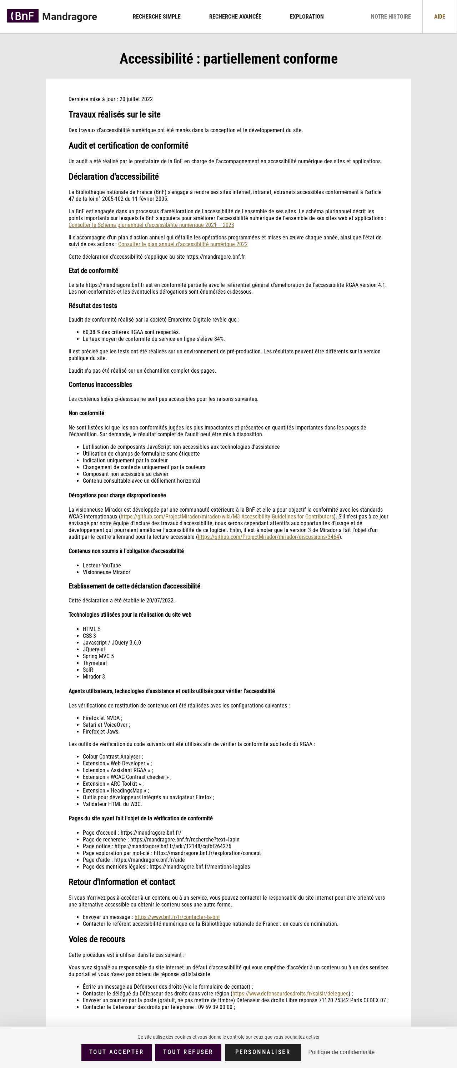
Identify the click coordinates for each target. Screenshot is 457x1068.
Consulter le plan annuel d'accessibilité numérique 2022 (183, 244)
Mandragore (69, 17)
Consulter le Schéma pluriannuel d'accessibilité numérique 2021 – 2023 (151, 225)
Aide (439, 16)
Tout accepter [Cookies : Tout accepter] (116, 1052)
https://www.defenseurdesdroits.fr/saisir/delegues (290, 993)
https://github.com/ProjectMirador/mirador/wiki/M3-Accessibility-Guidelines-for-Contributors (227, 516)
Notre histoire (391, 16)
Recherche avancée (235, 16)
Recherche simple (157, 16)
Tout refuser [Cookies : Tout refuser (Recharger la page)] (188, 1052)
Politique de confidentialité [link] (341, 1052)
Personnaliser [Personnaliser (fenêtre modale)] (263, 1052)
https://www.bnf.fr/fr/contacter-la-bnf (177, 917)
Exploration (307, 16)
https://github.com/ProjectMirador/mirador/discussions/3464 (268, 536)
